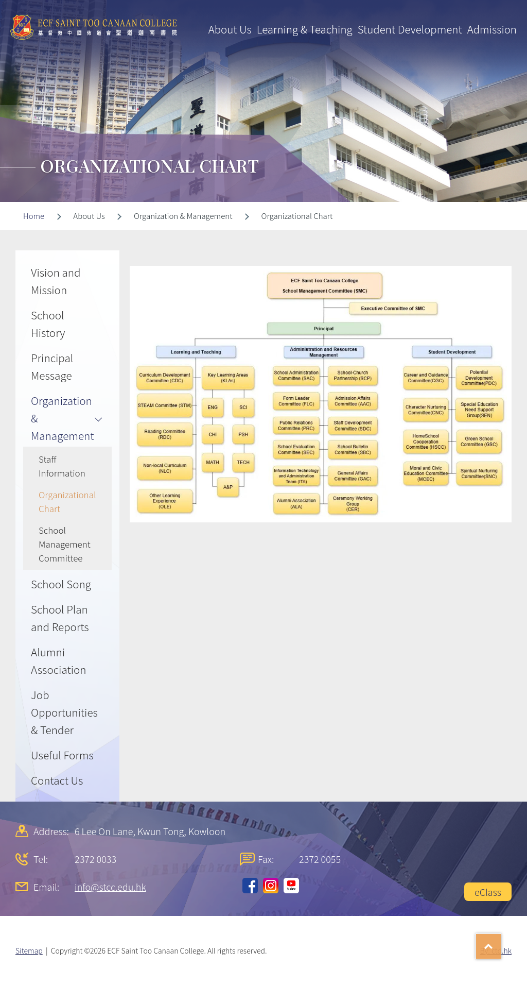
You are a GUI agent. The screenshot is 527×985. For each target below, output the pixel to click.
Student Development (410, 29)
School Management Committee (65, 543)
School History (48, 323)
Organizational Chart (67, 501)
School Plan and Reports (60, 617)
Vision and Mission (56, 280)
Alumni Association (58, 660)
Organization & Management (62, 418)
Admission (492, 29)
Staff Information (62, 465)
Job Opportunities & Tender (64, 712)
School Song (61, 583)
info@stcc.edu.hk (110, 886)
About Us (230, 29)
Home (33, 215)
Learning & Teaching (305, 29)
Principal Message (52, 366)
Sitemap (29, 950)
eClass (488, 891)
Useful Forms (62, 754)
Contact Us (57, 780)
